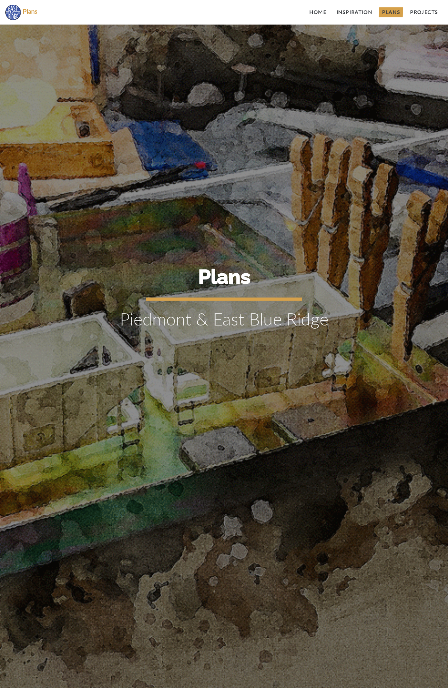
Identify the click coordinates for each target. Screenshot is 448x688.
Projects (424, 12)
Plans (391, 12)
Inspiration (354, 12)
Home (317, 12)
